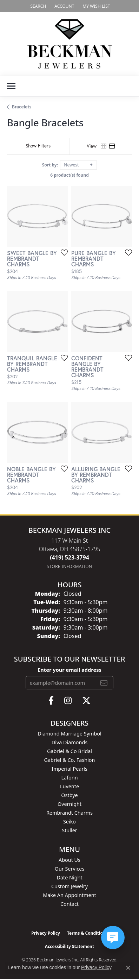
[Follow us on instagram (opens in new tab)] (68, 700)
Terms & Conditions (87, 933)
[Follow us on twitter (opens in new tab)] (86, 700)
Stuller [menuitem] (69, 830)
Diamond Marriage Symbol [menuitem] (69, 733)
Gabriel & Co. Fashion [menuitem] (69, 760)
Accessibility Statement (69, 946)
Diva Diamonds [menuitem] (69, 742)
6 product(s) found (69, 175)
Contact (69, 904)
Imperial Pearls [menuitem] (69, 768)
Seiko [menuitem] (69, 821)
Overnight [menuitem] (69, 804)
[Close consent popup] (128, 968)
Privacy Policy (45, 933)
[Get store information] (69, 566)
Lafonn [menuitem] (69, 777)
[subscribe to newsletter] (104, 682)
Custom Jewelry (69, 886)
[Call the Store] (69, 557)
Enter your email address (69, 669)
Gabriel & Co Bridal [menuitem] (69, 751)
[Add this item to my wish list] (62, 252)
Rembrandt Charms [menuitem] (69, 812)
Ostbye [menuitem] (69, 795)
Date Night (69, 877)
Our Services (70, 868)
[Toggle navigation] (11, 86)
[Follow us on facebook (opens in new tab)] (51, 700)
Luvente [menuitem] (69, 786)
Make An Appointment (69, 895)
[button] (37, 6)
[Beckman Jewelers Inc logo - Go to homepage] (69, 44)
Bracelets (22, 107)
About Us (69, 860)
